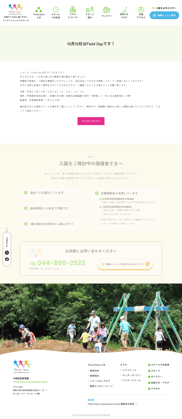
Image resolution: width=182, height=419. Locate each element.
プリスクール (129, 370)
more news (91, 121)
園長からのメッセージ (101, 386)
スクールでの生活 (160, 364)
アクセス (155, 388)
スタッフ (155, 370)
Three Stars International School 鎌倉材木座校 (111, 404)
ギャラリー (156, 376)
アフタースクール (132, 380)
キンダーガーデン (132, 375)
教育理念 (94, 375)
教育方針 (94, 370)
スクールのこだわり (100, 381)
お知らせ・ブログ (160, 382)
